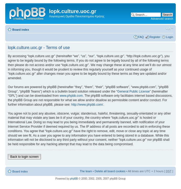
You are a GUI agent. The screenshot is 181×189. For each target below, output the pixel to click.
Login (169, 37)
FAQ (141, 37)
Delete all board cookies (110, 171)
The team (86, 171)
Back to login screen (24, 157)
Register (155, 37)
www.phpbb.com (71, 96)
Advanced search (162, 18)
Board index (20, 29)
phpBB (74, 178)
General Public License (133, 91)
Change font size (169, 28)
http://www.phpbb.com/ (87, 104)
